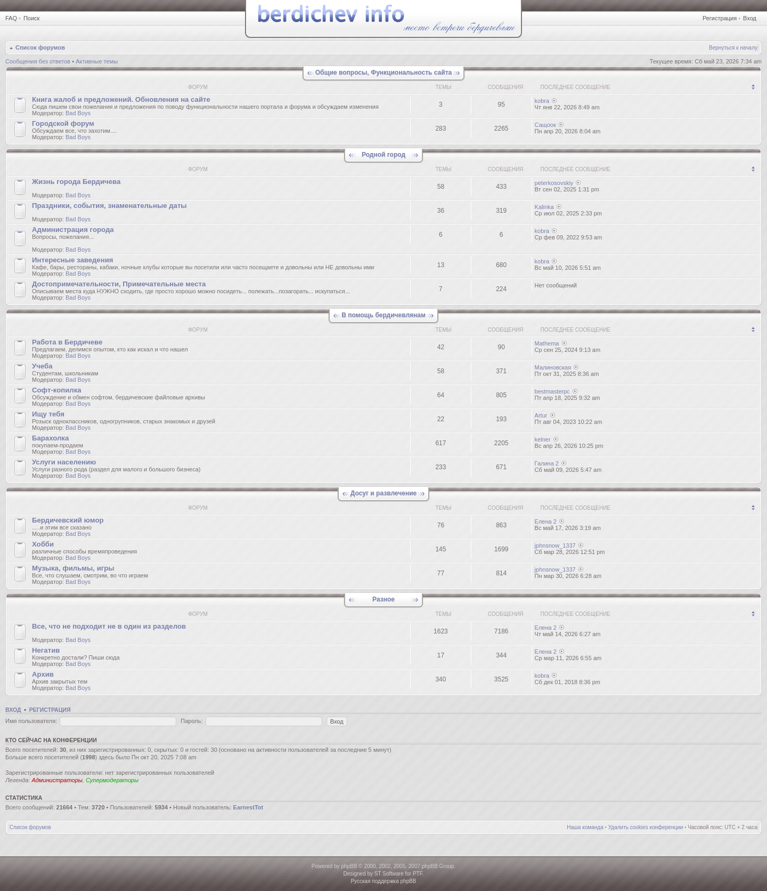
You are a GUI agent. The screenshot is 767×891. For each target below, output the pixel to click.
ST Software (389, 874)
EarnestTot (248, 807)
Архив (43, 674)
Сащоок (545, 125)
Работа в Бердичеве (67, 342)
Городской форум (63, 123)
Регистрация (720, 18)
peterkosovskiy (554, 183)
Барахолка (50, 438)
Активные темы (97, 61)
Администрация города (73, 230)
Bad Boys (78, 113)
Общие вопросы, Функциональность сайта (383, 72)
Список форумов (40, 47)
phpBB (349, 866)
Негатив (46, 650)
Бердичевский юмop (68, 520)
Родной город (383, 154)
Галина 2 (547, 463)
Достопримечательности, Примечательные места (119, 284)
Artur (541, 415)
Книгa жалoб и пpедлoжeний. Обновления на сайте (121, 99)
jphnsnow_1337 (555, 545)
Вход (749, 18)
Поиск (31, 18)
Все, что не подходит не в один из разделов (109, 626)
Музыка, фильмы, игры (73, 568)
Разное (383, 599)
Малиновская (553, 367)
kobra (542, 101)
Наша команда (585, 827)
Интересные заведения (72, 260)
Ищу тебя (48, 414)
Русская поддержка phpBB (383, 881)
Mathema (547, 343)
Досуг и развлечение (383, 493)
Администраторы (56, 780)
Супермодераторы (112, 780)
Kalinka (544, 207)
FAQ (11, 18)
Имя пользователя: (31, 721)
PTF (417, 874)
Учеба (42, 366)
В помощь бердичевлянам (383, 315)
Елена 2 (546, 521)
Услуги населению (64, 462)
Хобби (43, 544)
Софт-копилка (56, 390)
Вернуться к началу (733, 48)
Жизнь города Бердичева (76, 182)
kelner (543, 439)
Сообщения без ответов (37, 61)
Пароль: (191, 721)
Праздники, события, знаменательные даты (109, 206)
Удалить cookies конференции (645, 827)
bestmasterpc (552, 391)
